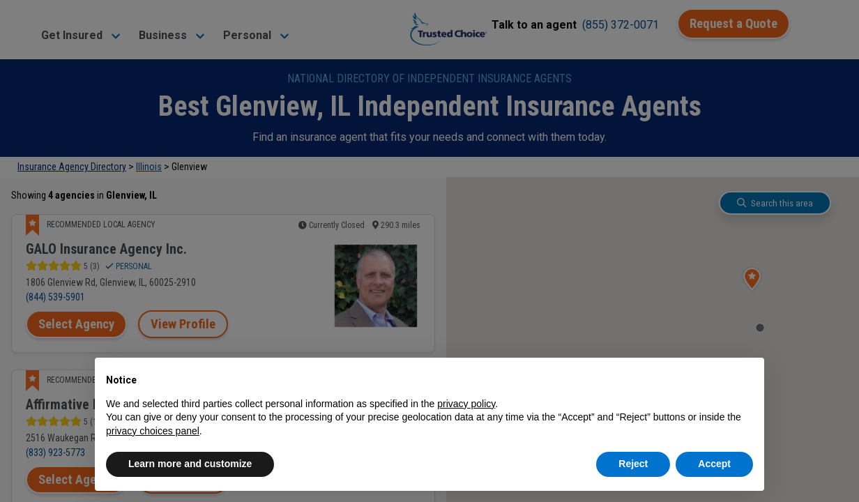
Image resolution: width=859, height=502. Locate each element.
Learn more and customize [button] (190, 463)
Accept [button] (714, 463)
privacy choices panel (152, 430)
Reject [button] (633, 463)
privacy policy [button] (466, 403)
